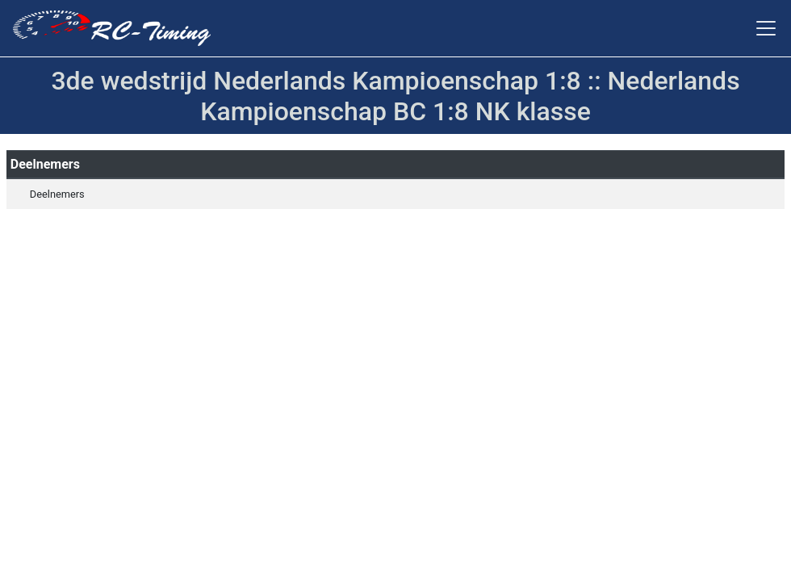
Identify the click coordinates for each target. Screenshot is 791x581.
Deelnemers (57, 194)
